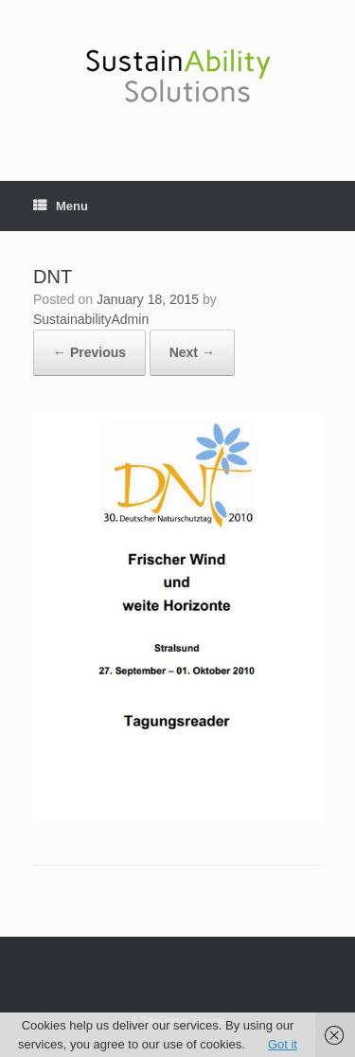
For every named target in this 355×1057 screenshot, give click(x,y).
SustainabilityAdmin (91, 319)
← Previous (89, 352)
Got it (282, 1044)
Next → (192, 352)
